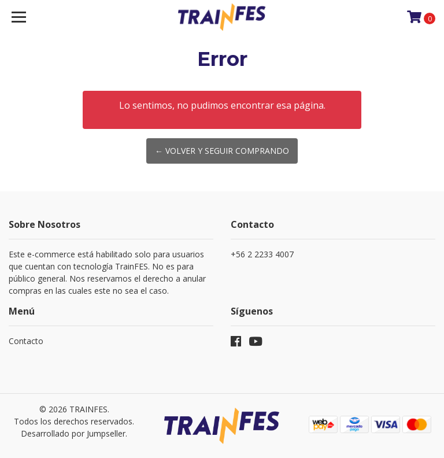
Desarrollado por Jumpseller (73, 433)
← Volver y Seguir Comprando (222, 150)
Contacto (26, 340)
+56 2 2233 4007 (262, 254)
